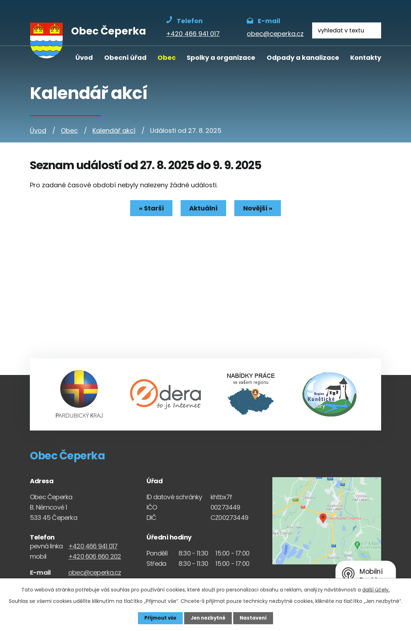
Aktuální (203, 208)
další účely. (376, 589)
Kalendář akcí (113, 130)
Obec (167, 57)
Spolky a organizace (221, 57)
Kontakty (365, 57)
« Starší (149, 208)
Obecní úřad (125, 57)
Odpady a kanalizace (303, 57)
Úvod (84, 57)
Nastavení (255, 617)
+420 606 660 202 (94, 556)
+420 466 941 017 (92, 546)
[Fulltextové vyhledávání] (346, 30)
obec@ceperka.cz (94, 572)
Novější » (259, 208)
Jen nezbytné (208, 617)
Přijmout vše (158, 617)
